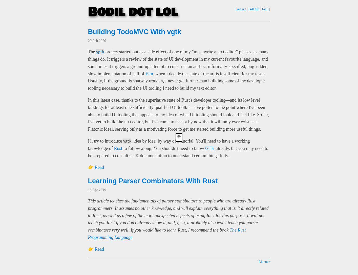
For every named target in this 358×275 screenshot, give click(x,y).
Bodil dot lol (133, 12)
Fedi (265, 9)
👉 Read (96, 167)
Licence (264, 262)
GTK (210, 148)
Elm (149, 73)
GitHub (253, 9)
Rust (118, 148)
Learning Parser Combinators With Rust (153, 181)
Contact (240, 9)
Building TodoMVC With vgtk (134, 32)
